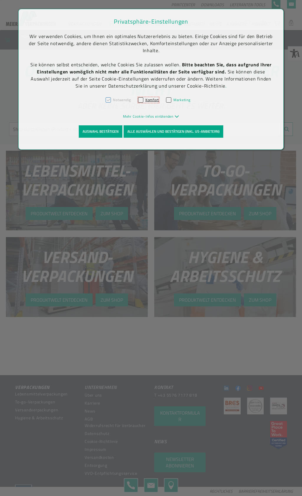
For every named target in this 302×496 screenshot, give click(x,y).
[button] (151, 116)
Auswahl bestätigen (101, 131)
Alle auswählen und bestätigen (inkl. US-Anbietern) (173, 131)
